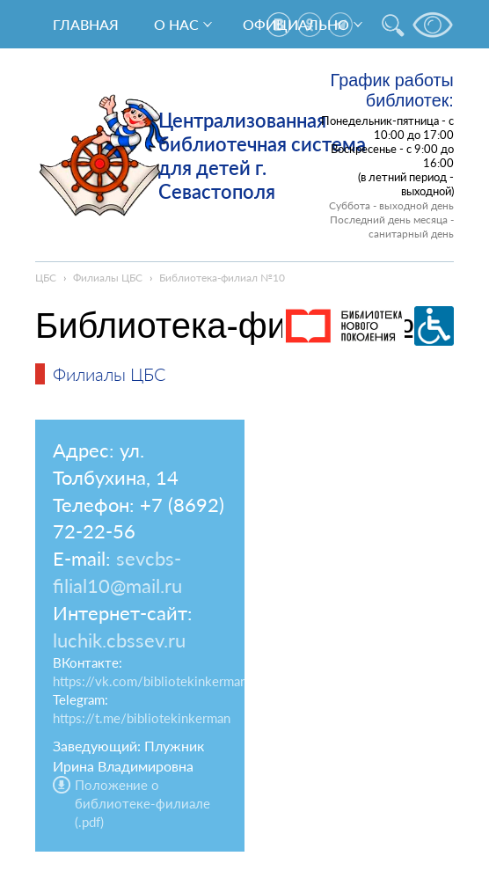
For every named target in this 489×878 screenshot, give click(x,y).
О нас (176, 24)
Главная (86, 24)
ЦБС (45, 277)
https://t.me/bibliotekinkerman (141, 718)
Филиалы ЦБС (107, 277)
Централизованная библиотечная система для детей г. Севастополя (262, 155)
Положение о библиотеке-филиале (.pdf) (142, 803)
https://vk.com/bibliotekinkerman (150, 681)
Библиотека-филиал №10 (222, 277)
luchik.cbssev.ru (119, 640)
